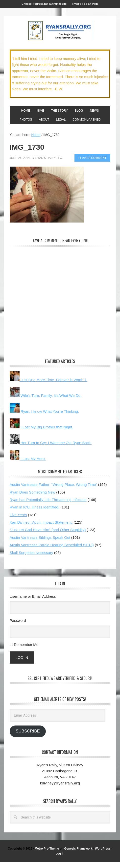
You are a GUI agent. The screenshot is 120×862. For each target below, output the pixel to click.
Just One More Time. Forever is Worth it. (48, 380)
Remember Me (26, 644)
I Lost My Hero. (28, 458)
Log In (22, 657)
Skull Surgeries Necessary (31, 552)
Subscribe (28, 731)
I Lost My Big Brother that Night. (41, 427)
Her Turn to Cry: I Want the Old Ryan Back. (51, 443)
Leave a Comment (92, 158)
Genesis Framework (78, 848)
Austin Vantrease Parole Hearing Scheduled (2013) (52, 545)
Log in (60, 853)
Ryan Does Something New (32, 492)
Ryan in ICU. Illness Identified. (34, 507)
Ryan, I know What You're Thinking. (44, 411)
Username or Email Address (33, 596)
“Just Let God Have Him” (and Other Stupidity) (48, 530)
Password (18, 620)
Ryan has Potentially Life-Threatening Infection (48, 500)
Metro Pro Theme (47, 848)
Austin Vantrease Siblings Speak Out (40, 537)
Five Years (18, 515)
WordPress (103, 848)
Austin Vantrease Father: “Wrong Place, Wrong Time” (53, 484)
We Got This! (59, 31)
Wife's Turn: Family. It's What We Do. (45, 395)
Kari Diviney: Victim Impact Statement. (41, 522)
